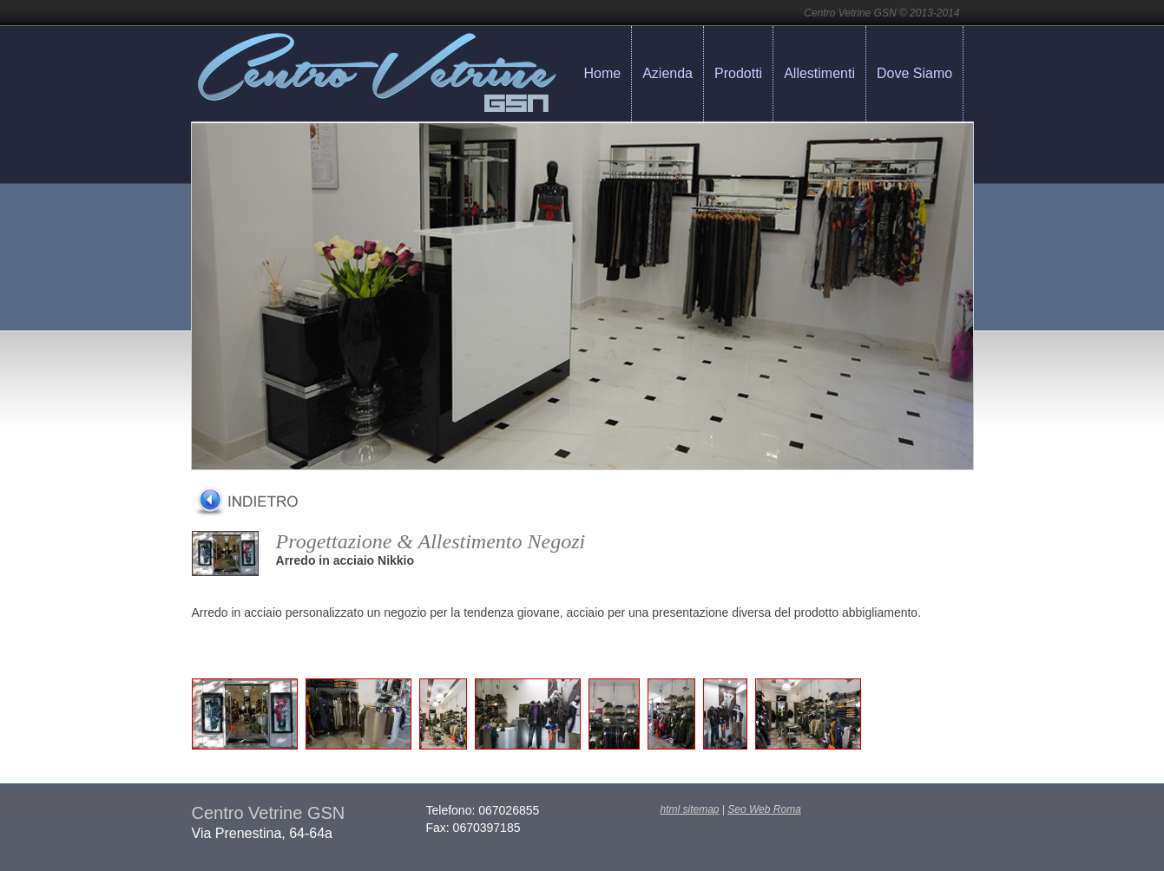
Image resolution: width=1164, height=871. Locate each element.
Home (602, 73)
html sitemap (690, 809)
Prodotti (738, 73)
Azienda (667, 73)
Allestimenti (819, 73)
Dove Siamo (914, 73)
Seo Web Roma (764, 809)
